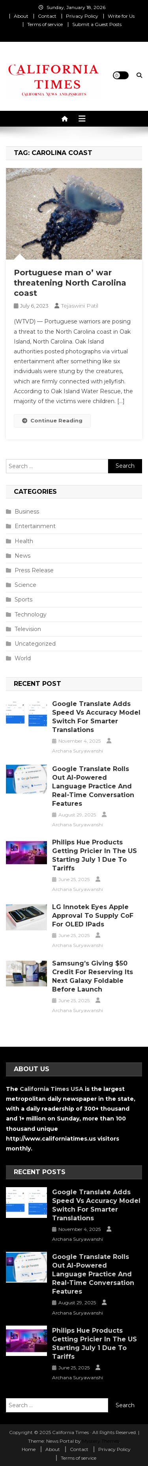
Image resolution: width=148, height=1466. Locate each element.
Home (29, 1449)
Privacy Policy (82, 16)
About (21, 16)
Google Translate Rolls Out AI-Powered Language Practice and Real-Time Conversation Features (93, 786)
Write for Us (121, 16)
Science (25, 584)
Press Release (34, 570)
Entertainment (35, 526)
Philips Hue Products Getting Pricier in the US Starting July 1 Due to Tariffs (94, 855)
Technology (31, 614)
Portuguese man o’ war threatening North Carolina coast (70, 283)
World (23, 658)
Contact (47, 16)
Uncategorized (35, 643)
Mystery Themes (100, 1441)
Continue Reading (52, 420)
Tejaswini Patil (79, 305)
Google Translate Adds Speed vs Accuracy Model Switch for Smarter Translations (96, 717)
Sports (23, 599)
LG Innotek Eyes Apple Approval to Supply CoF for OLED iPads (92, 915)
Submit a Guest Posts (97, 24)
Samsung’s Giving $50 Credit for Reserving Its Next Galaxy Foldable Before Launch (92, 976)
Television (28, 629)
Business (27, 511)
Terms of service (45, 24)
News (22, 555)
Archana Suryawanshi (77, 751)
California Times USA (51, 1088)
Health (24, 541)
